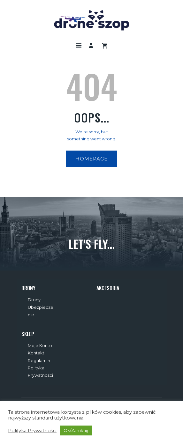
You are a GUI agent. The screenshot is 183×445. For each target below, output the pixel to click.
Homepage (91, 159)
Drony (34, 299)
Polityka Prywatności (32, 431)
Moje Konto (40, 345)
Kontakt (36, 352)
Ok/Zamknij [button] (76, 430)
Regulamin (39, 360)
